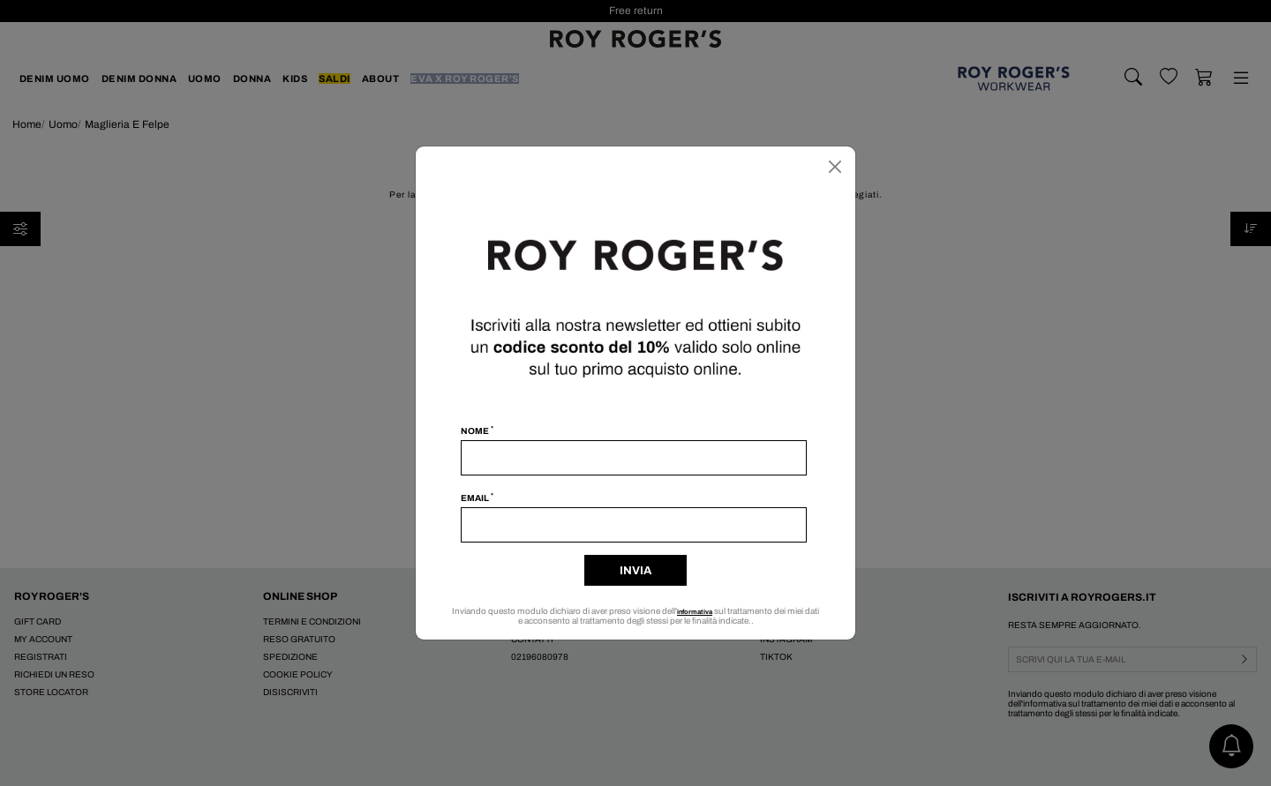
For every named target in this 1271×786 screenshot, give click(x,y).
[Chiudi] (835, 166)
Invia (635, 571)
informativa (702, 611)
